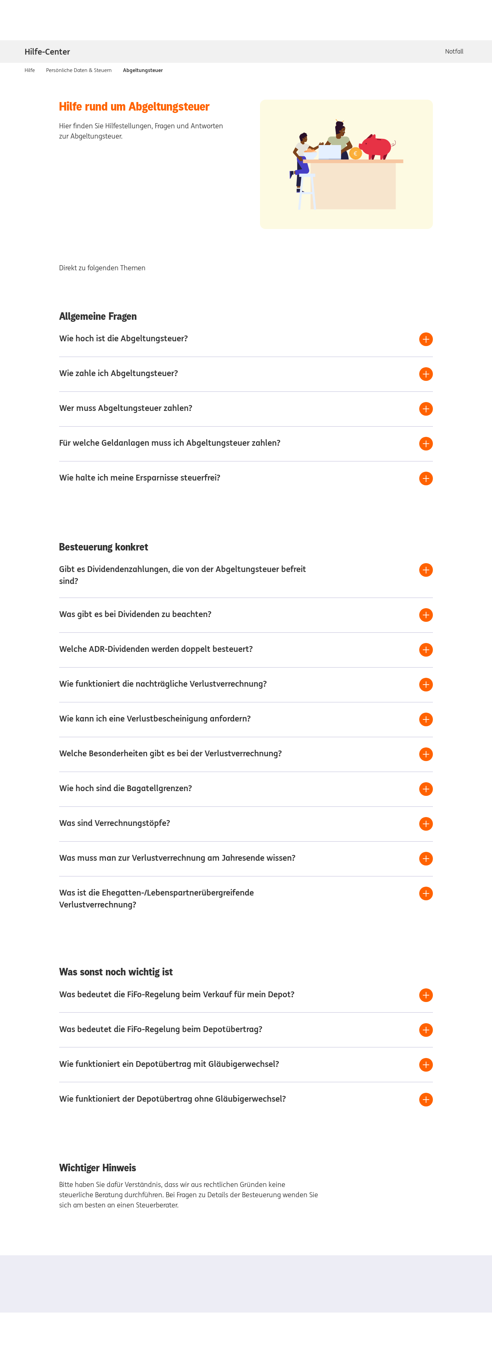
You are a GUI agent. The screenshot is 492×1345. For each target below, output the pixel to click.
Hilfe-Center (47, 51)
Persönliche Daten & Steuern (79, 70)
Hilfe (30, 70)
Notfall (454, 51)
